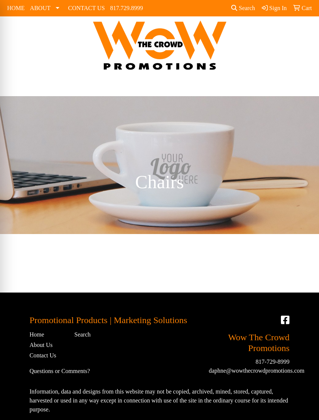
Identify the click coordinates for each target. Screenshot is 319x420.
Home (37, 334)
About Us (41, 345)
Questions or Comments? (60, 371)
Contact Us (43, 355)
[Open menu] (304, 85)
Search (243, 8)
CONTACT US (86, 8)
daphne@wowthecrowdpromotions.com (256, 370)
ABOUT (40, 8)
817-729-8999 (272, 362)
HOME (16, 8)
